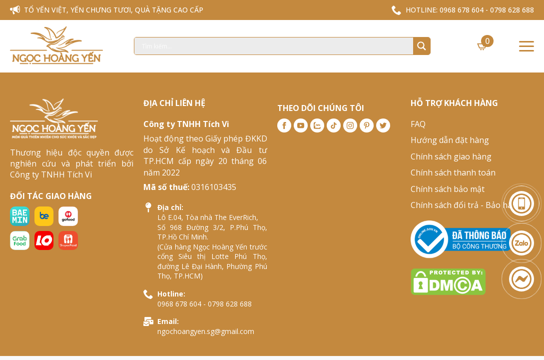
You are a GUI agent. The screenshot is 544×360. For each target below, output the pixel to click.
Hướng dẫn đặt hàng (450, 140)
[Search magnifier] (421, 46)
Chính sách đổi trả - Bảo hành (466, 205)
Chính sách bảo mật (448, 189)
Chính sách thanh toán (453, 172)
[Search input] (276, 46)
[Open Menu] (526, 46)
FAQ (418, 124)
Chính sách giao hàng (451, 156)
